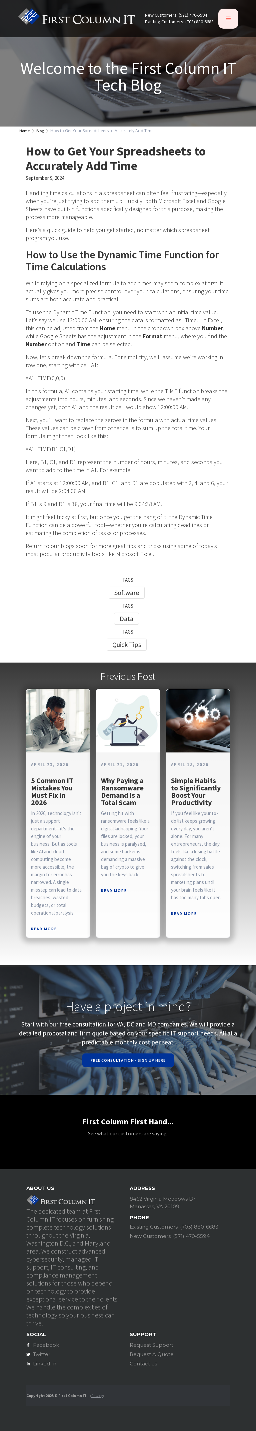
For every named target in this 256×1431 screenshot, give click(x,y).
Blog (40, 131)
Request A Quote (152, 1354)
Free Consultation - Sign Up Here (128, 1060)
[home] (76, 18)
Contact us (143, 1363)
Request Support (151, 1345)
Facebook (46, 1345)
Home (24, 131)
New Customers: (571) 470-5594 (176, 15)
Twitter (41, 1354)
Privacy (97, 1395)
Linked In (44, 1363)
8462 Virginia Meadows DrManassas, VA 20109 (162, 1203)
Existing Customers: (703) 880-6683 (179, 21)
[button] (228, 19)
